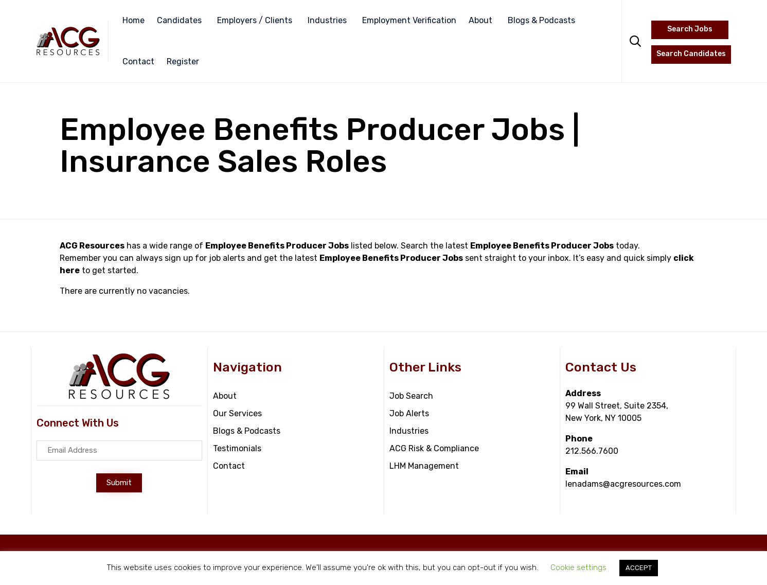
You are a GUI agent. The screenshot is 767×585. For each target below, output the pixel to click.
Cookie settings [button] (578, 567)
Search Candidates (691, 53)
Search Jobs (689, 29)
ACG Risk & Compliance (434, 448)
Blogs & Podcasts (541, 20)
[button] (119, 482)
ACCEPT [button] (639, 568)
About (480, 20)
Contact (138, 61)
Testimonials (237, 448)
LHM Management (424, 466)
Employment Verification (409, 20)
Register (183, 61)
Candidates (179, 20)
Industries (327, 20)
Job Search (411, 396)
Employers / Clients (254, 20)
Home (133, 20)
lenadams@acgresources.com (623, 484)
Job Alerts (409, 413)
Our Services (237, 413)
